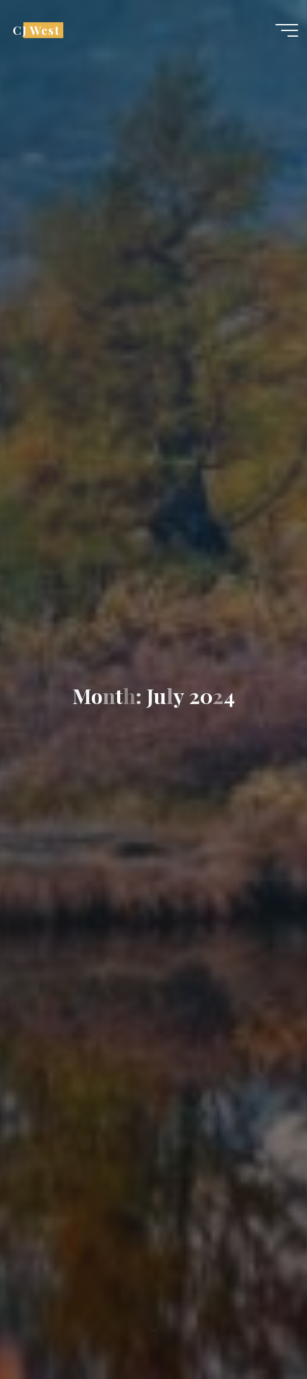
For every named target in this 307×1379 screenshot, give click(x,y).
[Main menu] (286, 30)
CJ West (36, 30)
